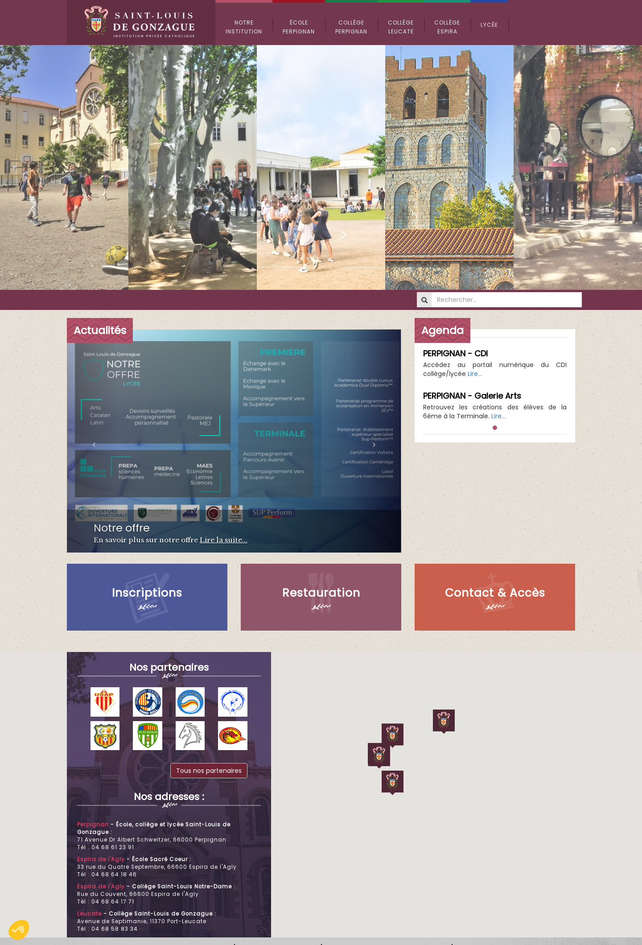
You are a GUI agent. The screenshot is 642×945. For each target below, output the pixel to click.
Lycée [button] (489, 25)
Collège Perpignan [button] (351, 27)
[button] (18, 930)
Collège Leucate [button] (401, 27)
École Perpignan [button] (299, 27)
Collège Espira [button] (447, 27)
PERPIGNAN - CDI (455, 353)
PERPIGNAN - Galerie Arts (472, 395)
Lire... (475, 373)
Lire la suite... (223, 540)
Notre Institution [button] (244, 27)
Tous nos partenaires (209, 770)
